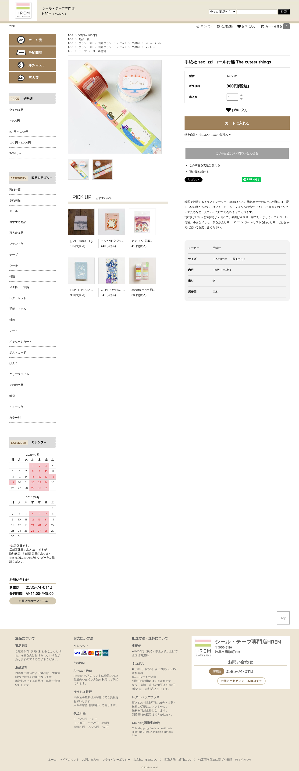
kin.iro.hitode (154, 43)
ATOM (247, 759)
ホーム (52, 759)
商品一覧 (84, 39)
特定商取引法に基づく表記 (215, 759)
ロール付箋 (99, 51)
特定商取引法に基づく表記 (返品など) (208, 134)
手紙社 (136, 43)
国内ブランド (106, 43)
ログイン (206, 26)
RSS (237, 759)
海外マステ (32, 65)
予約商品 (32, 52)
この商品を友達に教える (204, 165)
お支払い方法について (147, 759)
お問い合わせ (90, 759)
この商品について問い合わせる (237, 153)
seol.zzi (150, 47)
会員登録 (227, 26)
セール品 (32, 40)
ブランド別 (85, 43)
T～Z (123, 43)
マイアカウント (69, 759)
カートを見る (277, 26)
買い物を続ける (199, 171)
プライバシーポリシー (116, 759)
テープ (82, 51)
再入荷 (32, 78)
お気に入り (246, 26)
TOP (12, 26)
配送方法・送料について (179, 759)
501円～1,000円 (87, 35)
